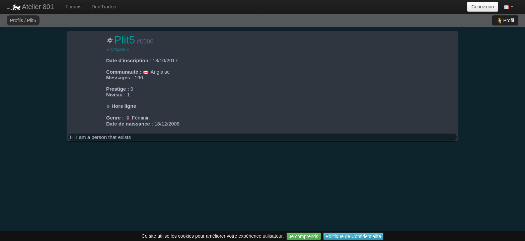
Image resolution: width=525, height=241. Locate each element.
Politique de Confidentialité (353, 236)
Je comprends (303, 236)
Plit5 (31, 20)
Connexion (482, 6)
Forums (73, 6)
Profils (17, 20)
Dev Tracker (104, 6)
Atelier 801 (30, 6)
